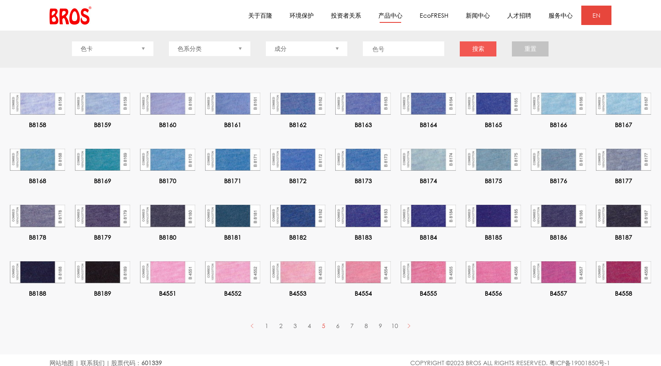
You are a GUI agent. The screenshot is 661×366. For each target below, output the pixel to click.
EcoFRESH (434, 15)
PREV (252, 325)
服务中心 (561, 15)
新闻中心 (478, 15)
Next (409, 325)
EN (596, 15)
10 (394, 325)
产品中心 (390, 17)
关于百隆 (260, 15)
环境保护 (302, 15)
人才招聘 (519, 15)
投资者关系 (346, 15)
